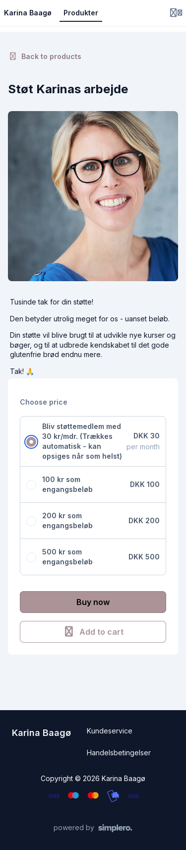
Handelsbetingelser (119, 752)
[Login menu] (176, 13)
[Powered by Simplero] (93, 828)
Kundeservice (109, 731)
